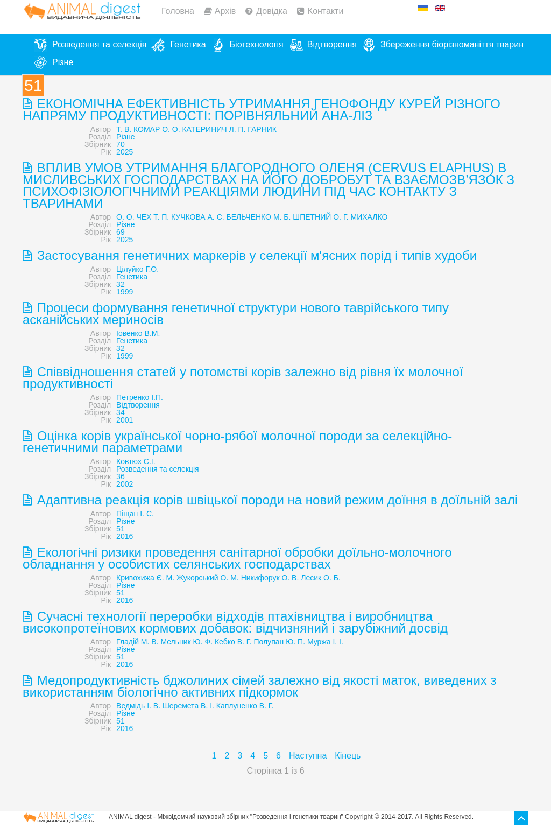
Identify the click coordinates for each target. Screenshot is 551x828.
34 (120, 412)
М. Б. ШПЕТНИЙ (302, 217)
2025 (124, 152)
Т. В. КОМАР (138, 129)
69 (120, 232)
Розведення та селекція (157, 469)
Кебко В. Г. (233, 641)
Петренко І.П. (139, 397)
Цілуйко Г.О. (137, 269)
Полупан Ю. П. (279, 641)
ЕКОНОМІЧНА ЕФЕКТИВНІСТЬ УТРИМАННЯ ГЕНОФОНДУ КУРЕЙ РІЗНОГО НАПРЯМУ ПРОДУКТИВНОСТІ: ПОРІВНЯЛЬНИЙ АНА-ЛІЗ (261, 109)
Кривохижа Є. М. (145, 577)
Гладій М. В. (137, 641)
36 (120, 476)
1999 (124, 291)
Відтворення (138, 405)
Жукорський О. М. (207, 577)
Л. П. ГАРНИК (253, 129)
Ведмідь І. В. (138, 705)
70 (120, 144)
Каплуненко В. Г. (245, 705)
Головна (177, 11)
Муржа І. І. (325, 641)
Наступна (308, 755)
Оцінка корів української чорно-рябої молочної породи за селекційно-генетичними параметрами (237, 442)
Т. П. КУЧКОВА (179, 217)
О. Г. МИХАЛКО (360, 217)
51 (120, 528)
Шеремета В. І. (188, 705)
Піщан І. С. (135, 513)
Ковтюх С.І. (136, 461)
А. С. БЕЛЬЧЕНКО (239, 217)
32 (120, 284)
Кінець (348, 755)
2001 (124, 420)
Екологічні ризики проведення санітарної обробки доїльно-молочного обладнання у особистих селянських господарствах (237, 558)
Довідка (271, 11)
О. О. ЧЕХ (133, 217)
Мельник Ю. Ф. (186, 641)
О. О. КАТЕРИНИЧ (194, 129)
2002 (124, 484)
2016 (124, 536)
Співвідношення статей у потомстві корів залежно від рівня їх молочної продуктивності (243, 377)
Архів (225, 11)
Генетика (131, 276)
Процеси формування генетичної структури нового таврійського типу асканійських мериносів (236, 313)
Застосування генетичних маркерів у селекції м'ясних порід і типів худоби (255, 255)
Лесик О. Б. (321, 577)
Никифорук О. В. (270, 577)
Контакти (326, 11)
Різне (125, 136)
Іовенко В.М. (138, 333)
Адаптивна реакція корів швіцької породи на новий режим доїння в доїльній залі (275, 500)
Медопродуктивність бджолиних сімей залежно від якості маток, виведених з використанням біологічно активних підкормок (259, 686)
